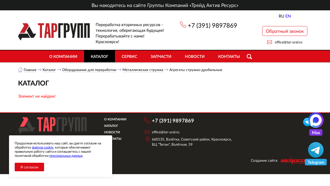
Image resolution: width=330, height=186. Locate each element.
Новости (195, 56)
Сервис (129, 56)
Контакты (229, 56)
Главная (30, 69)
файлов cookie (42, 147)
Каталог (99, 56)
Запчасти (161, 56)
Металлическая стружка (142, 69)
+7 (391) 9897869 (212, 25)
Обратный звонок (285, 31)
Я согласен (29, 167)
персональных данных (65, 155)
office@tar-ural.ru (288, 42)
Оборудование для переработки (89, 69)
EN (288, 15)
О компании (63, 56)
